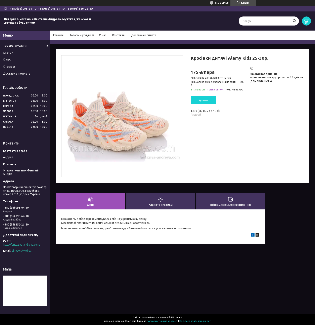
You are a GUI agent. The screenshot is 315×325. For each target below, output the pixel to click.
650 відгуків (221, 2)
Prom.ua (177, 317)
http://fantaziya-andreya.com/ (21, 244)
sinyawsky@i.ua (22, 250)
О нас (102, 35)
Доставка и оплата (143, 35)
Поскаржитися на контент (162, 321)
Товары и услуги (80, 35)
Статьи (8, 52)
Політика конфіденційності (195, 321)
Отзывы (9, 66)
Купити (203, 100)
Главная (58, 35)
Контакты (118, 35)
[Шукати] (294, 21)
